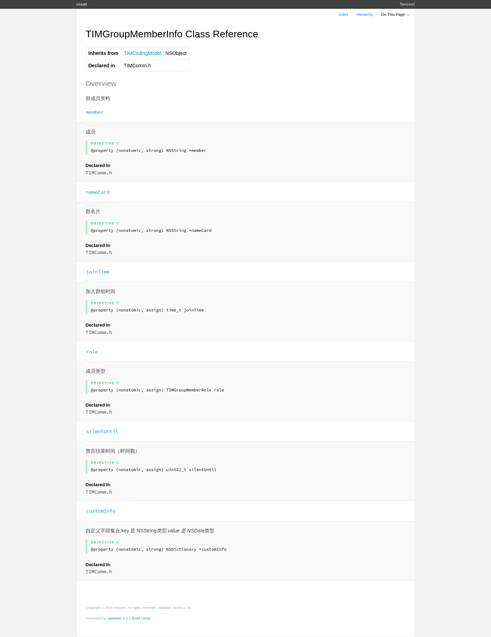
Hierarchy (364, 14)
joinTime (95, 271)
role (89, 351)
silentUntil (99, 431)
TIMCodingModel (142, 53)
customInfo (98, 511)
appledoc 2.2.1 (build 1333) (129, 618)
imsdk (81, 4)
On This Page (396, 14)
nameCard (95, 192)
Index (343, 14)
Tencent (407, 4)
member (92, 112)
